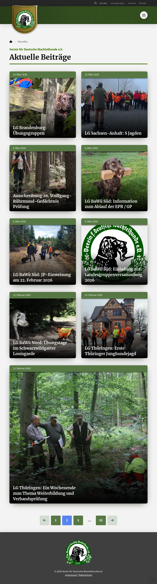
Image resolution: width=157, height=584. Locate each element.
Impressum (71, 575)
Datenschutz (85, 575)
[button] (95, 3)
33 (101, 520)
